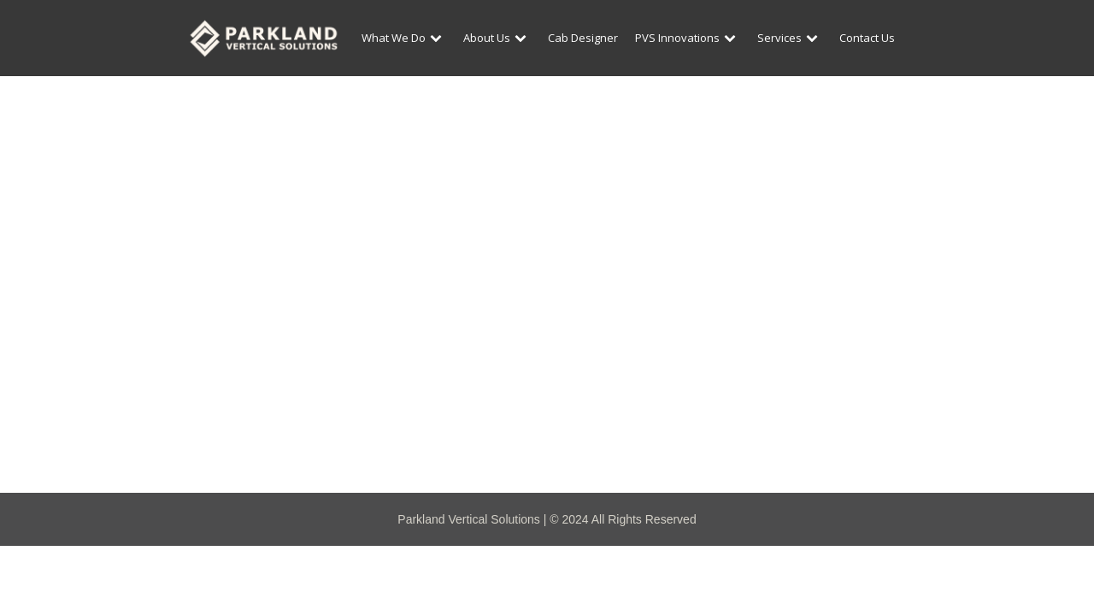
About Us (497, 37)
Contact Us (867, 37)
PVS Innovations (687, 37)
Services (789, 37)
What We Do (404, 37)
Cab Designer (583, 37)
